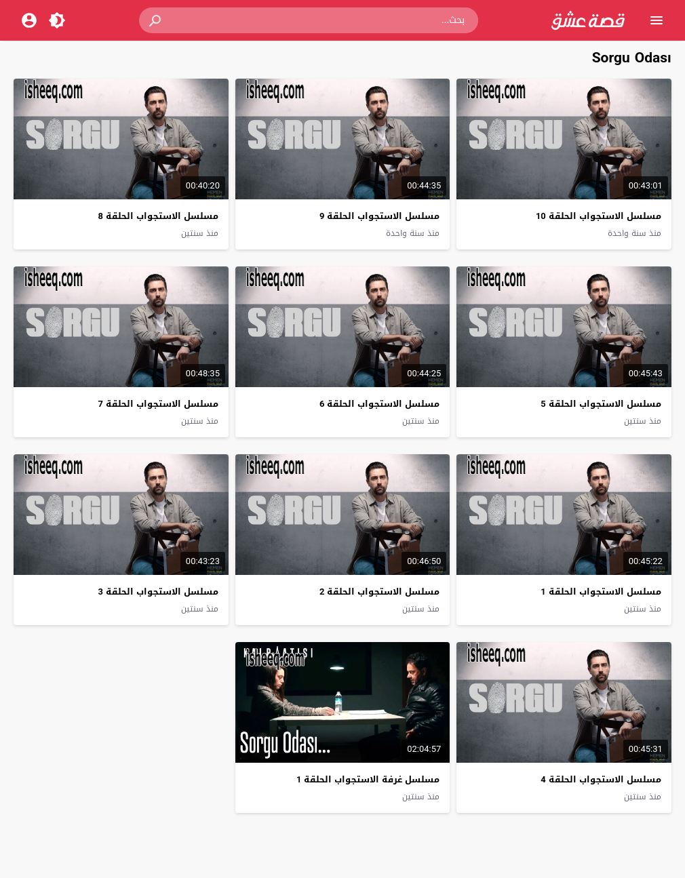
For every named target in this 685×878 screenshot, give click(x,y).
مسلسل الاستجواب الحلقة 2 (379, 591)
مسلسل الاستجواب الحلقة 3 (158, 591)
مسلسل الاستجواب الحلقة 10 (598, 215)
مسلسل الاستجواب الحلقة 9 (379, 215)
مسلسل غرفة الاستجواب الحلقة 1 (367, 779)
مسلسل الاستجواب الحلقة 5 (601, 403)
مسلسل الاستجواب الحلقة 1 (601, 591)
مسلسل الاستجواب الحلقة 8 (158, 215)
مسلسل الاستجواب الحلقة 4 (601, 779)
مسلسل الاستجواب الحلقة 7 (158, 403)
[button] (156, 20)
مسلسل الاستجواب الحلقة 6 (379, 403)
